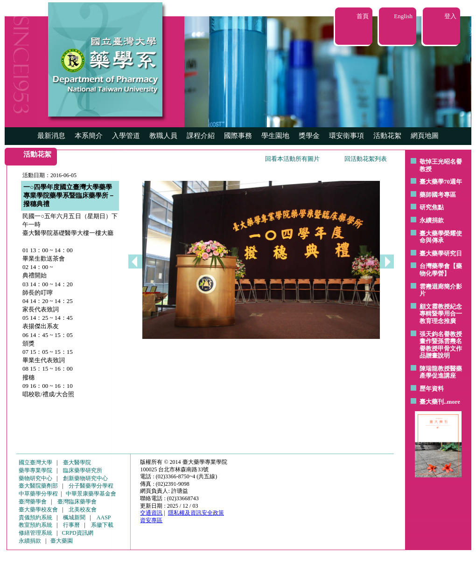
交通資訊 (151, 513)
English (403, 16)
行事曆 (71, 525)
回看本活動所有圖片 (292, 158)
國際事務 (238, 135)
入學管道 (126, 135)
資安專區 (151, 520)
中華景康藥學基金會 (91, 493)
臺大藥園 (61, 541)
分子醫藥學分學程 (91, 485)
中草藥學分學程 (38, 493)
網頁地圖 (425, 135)
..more (452, 401)
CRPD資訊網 (77, 533)
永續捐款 (432, 220)
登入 (450, 16)
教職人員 (163, 135)
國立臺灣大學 (35, 462)
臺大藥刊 (432, 401)
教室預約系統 (35, 525)
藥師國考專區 (438, 194)
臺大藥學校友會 (38, 509)
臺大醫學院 (77, 462)
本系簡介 (89, 135)
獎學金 (309, 135)
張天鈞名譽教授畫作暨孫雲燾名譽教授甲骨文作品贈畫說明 (441, 345)
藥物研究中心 (35, 478)
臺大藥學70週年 (441, 181)
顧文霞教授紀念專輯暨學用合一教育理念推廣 (441, 313)
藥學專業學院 (35, 470)
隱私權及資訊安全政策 (196, 513)
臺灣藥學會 (33, 501)
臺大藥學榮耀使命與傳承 (441, 237)
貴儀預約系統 (35, 517)
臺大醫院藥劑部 (38, 485)
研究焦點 (432, 207)
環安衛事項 (346, 135)
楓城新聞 (74, 517)
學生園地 (275, 135)
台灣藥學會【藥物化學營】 (441, 269)
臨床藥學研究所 (82, 470)
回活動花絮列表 (365, 158)
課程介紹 (201, 135)
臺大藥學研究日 (441, 253)
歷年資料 (432, 388)
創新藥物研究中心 (85, 478)
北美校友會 (83, 509)
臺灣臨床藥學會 (77, 501)
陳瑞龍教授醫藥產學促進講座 (441, 372)
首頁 (363, 16)
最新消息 (51, 135)
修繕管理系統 (35, 533)
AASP (104, 517)
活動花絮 (387, 135)
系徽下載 (102, 525)
